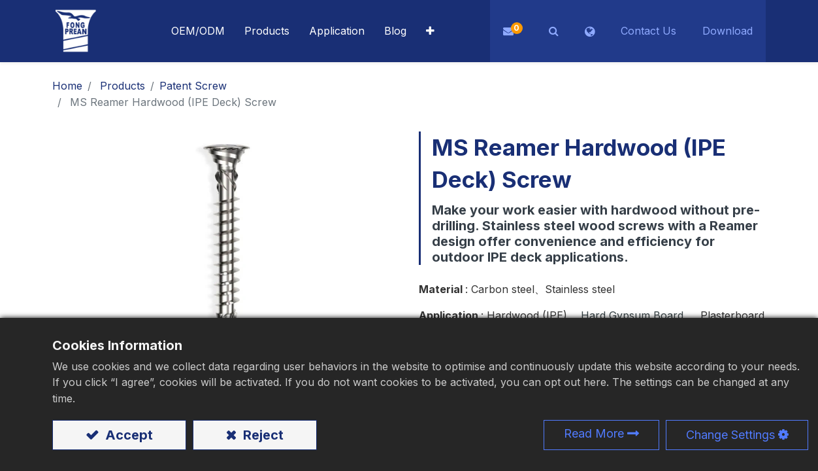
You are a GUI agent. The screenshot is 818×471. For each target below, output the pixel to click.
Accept (127, 435)
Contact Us (648, 30)
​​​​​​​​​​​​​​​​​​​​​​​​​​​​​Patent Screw (193, 85)
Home (67, 85)
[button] (430, 31)
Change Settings (730, 435)
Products (122, 85)
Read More (594, 433)
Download (727, 30)
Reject (262, 435)
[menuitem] (336, 31)
